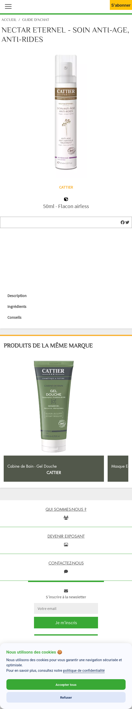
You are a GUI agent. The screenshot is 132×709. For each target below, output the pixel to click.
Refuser (66, 697)
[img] (123, 222)
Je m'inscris (66, 622)
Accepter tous (65, 685)
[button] (7, 5)
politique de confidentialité (84, 671)
